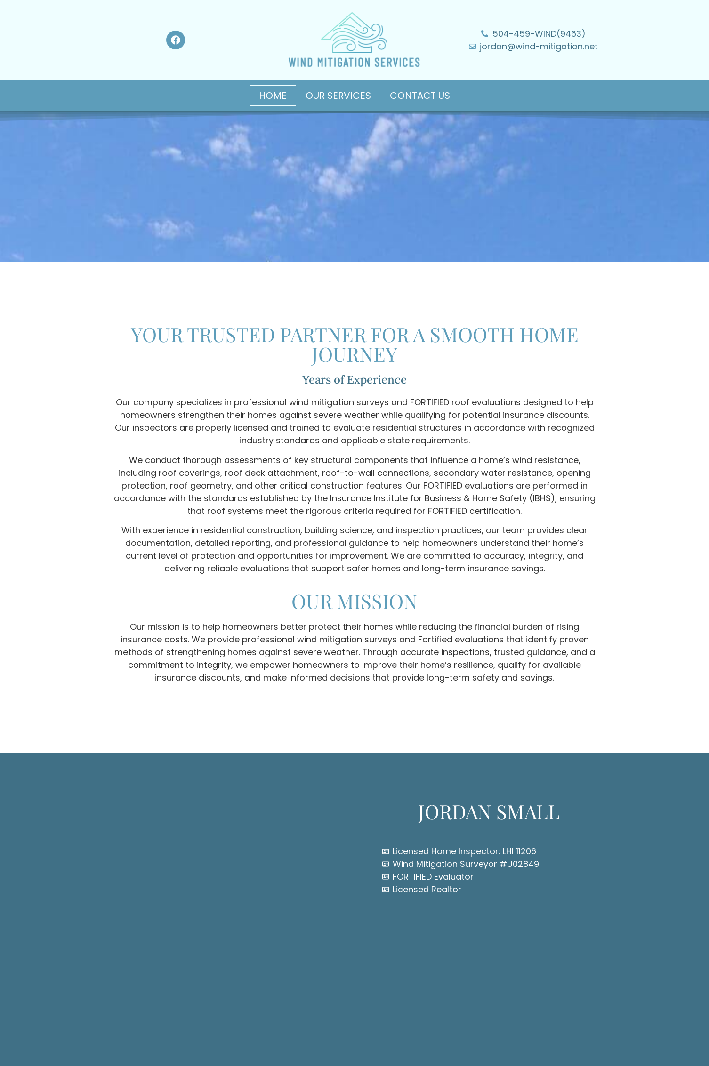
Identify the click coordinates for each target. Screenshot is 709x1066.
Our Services (338, 95)
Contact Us (420, 95)
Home (273, 95)
